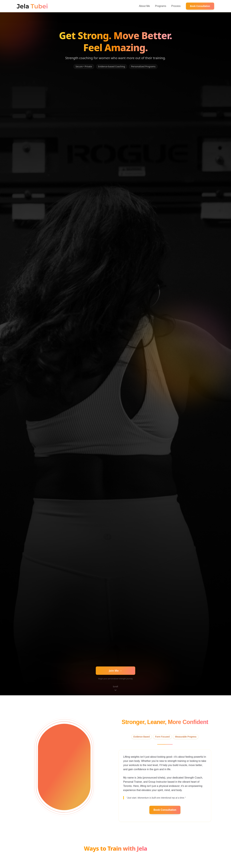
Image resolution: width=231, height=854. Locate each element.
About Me (144, 6)
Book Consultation (200, 6)
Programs (160, 6)
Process (176, 6)
